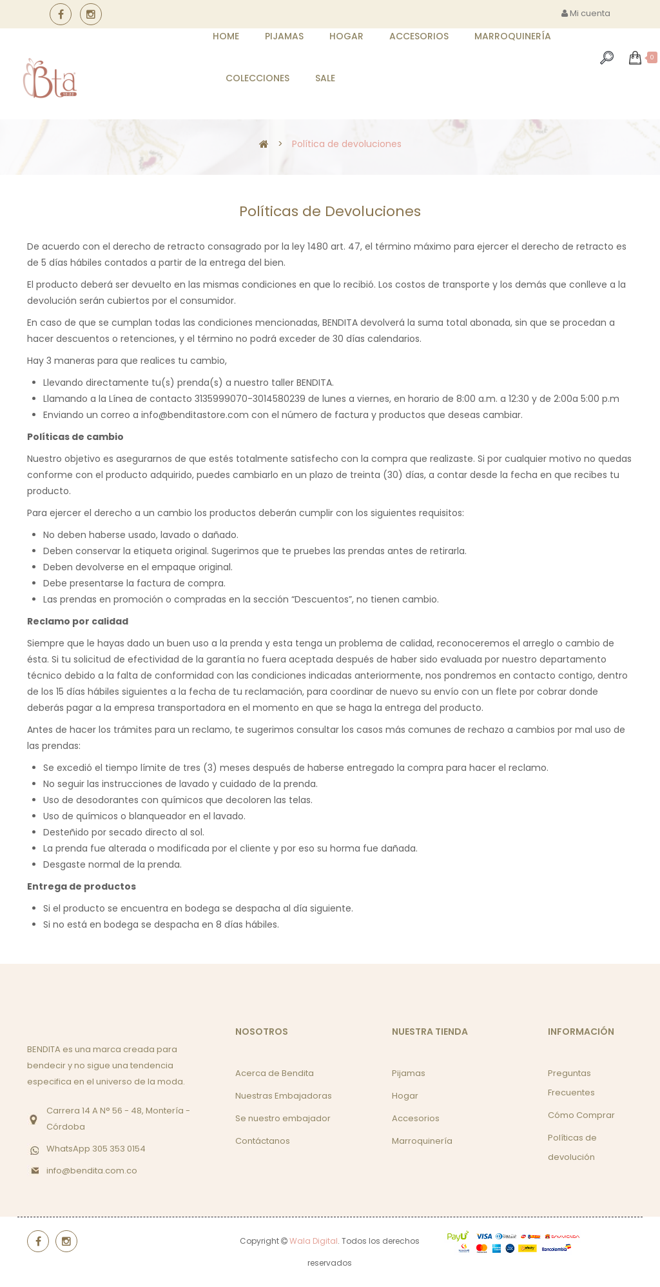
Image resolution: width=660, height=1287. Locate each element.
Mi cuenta (585, 13)
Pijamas (408, 1073)
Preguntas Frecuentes (571, 1083)
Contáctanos (262, 1141)
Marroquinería (422, 1141)
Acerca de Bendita (274, 1073)
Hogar (405, 1096)
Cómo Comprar (581, 1115)
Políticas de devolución (572, 1147)
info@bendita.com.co (91, 1170)
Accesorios (416, 1118)
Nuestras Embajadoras (283, 1096)
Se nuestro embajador (283, 1118)
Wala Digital (313, 1240)
